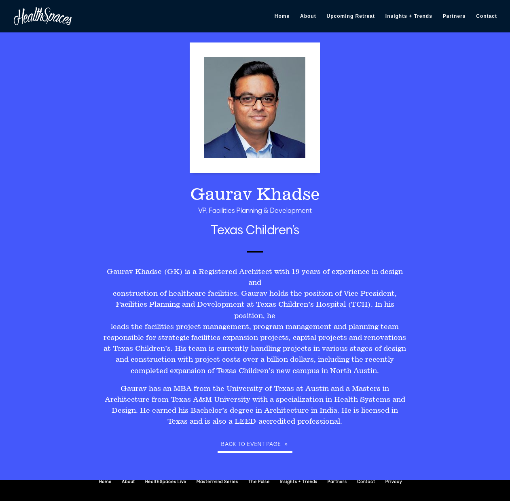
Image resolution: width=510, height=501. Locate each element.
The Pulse (259, 482)
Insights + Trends (408, 16)
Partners (454, 16)
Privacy (393, 482)
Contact (486, 16)
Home (282, 16)
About (308, 16)
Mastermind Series (217, 482)
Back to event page (251, 444)
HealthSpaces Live (165, 482)
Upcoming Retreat (351, 16)
